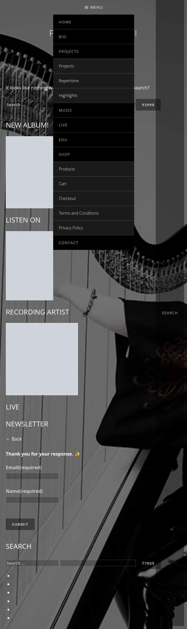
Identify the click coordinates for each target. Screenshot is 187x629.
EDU (63, 139)
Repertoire (69, 80)
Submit (20, 524)
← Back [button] (14, 439)
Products (67, 169)
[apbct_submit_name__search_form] (148, 563)
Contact (69, 242)
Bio (62, 36)
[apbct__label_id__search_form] (98, 563)
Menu (96, 7)
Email (24, 467)
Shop (64, 154)
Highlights (68, 95)
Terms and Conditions (79, 213)
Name (24, 491)
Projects (69, 51)
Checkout (67, 198)
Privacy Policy (71, 228)
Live (63, 125)
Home (65, 22)
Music (66, 110)
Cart (62, 183)
